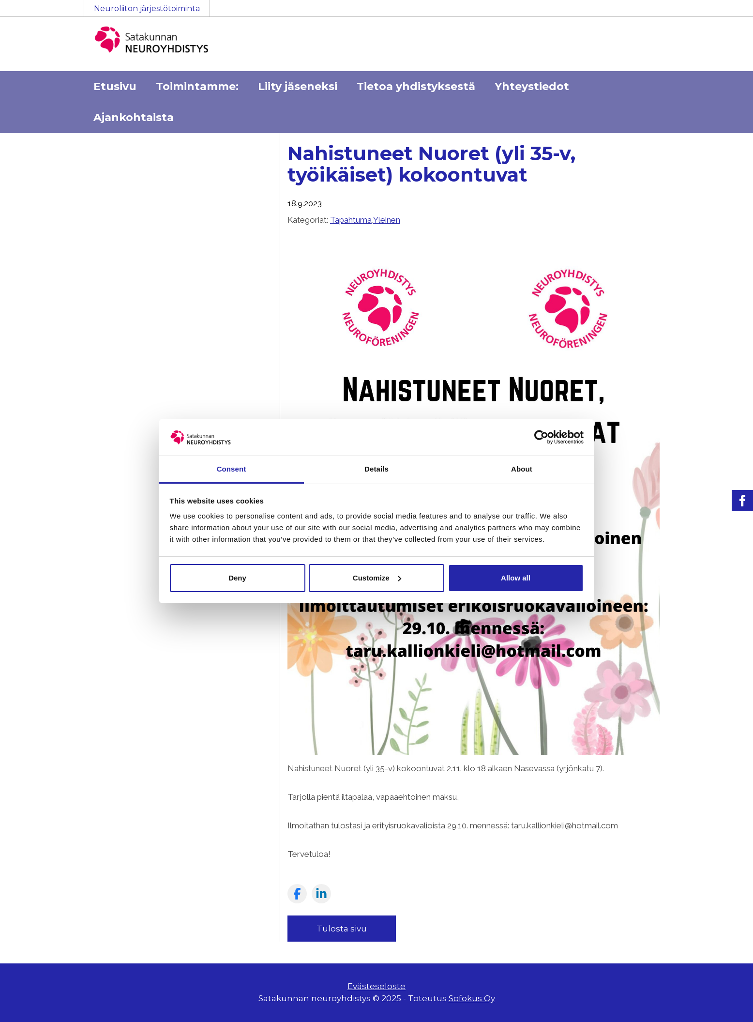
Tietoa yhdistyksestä (416, 86)
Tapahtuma (351, 220)
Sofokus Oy (472, 998)
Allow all (515, 578)
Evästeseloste (376, 986)
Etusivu (114, 86)
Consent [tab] (231, 469)
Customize (377, 578)
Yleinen (386, 220)
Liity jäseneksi (297, 86)
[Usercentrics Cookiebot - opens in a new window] (541, 437)
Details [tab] (376, 469)
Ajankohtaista (133, 117)
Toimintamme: (197, 86)
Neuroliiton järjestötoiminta (147, 8)
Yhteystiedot (532, 86)
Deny (237, 578)
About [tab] (521, 469)
